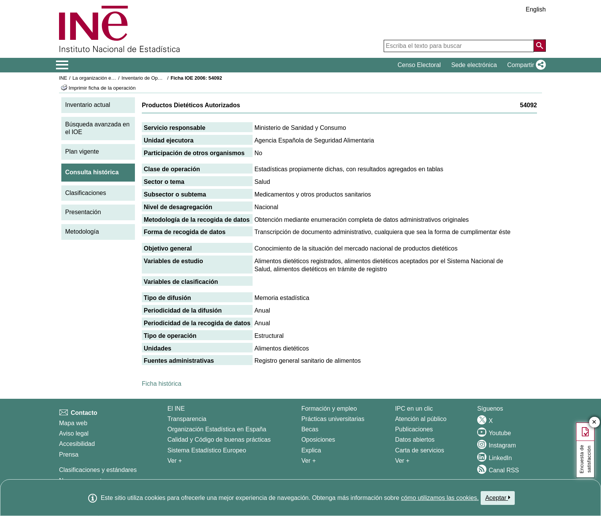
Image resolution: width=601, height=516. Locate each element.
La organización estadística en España (114, 78)
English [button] (536, 9)
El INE (176, 408)
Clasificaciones (85, 193)
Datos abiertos (415, 439)
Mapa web (73, 423)
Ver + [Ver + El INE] (174, 460)
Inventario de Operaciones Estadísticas (164, 78)
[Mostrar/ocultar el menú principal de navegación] (62, 65)
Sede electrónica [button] (474, 65)
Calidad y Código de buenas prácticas (219, 439)
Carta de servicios (419, 450)
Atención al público (421, 419)
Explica (311, 450)
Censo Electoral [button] (419, 65)
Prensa (69, 454)
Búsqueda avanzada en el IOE (97, 128)
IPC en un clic (414, 408)
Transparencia (187, 419)
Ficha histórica (161, 383)
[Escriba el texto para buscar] (459, 46)
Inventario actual (87, 105)
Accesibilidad (77, 444)
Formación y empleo (329, 408)
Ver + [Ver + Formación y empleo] (308, 460)
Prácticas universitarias (333, 419)
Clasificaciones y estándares (98, 470)
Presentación (83, 212)
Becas (309, 429)
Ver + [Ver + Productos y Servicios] (402, 460)
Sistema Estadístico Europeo (206, 450)
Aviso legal (74, 433)
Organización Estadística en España (216, 429)
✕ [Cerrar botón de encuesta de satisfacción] (594, 422)
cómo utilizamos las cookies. (440, 498)
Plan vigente (82, 151)
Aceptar (497, 497)
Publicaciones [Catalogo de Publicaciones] (414, 429)
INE (63, 78)
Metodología (82, 231)
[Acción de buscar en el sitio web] (540, 45)
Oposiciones (318, 439)
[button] (525, 65)
